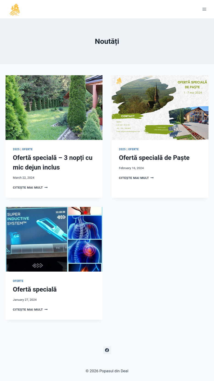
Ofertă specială (35, 289)
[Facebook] (107, 350)
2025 (16, 149)
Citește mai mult (30, 187)
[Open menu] (204, 9)
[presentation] (54, 107)
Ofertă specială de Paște (154, 157)
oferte (27, 149)
